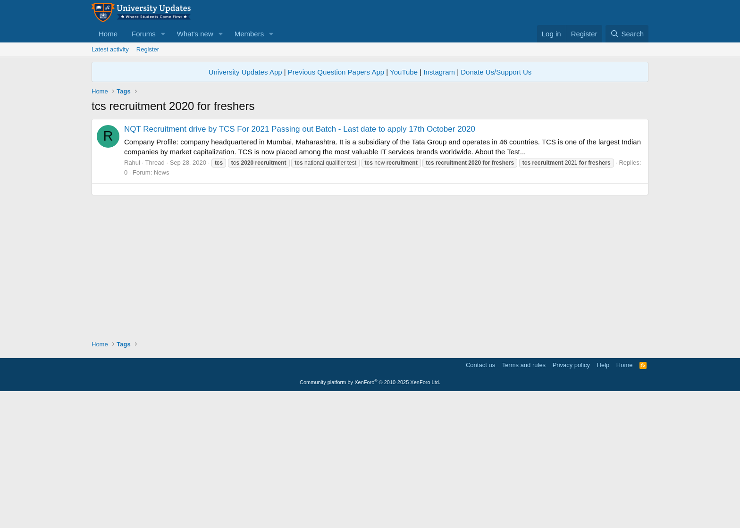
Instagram (439, 72)
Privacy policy (571, 497)
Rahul (132, 162)
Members (249, 34)
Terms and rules (524, 497)
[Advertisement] (370, 255)
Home (108, 34)
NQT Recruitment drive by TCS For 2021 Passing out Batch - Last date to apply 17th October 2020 (299, 129)
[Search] (626, 33)
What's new (195, 34)
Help (603, 497)
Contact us (480, 497)
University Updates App (245, 72)
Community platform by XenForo (370, 514)
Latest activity (110, 49)
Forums (144, 34)
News (161, 172)
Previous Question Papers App (336, 72)
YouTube (404, 72)
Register (147, 49)
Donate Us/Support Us (496, 72)
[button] (163, 33)
